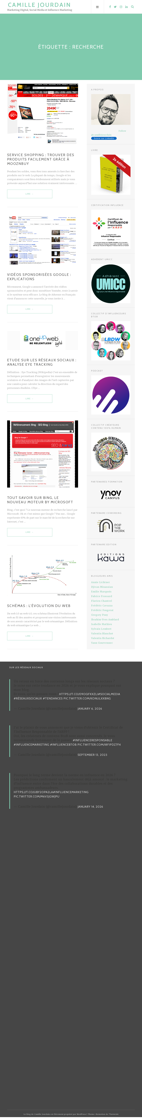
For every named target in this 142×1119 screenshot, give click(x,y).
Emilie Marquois (101, 591)
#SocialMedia (109, 696)
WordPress (81, 1116)
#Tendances (53, 700)
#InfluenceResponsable (92, 742)
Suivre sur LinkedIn (104, 138)
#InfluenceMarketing (31, 746)
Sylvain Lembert (101, 629)
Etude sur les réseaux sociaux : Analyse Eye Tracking (41, 363)
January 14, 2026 (90, 808)
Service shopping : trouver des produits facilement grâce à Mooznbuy (40, 159)
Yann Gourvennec (102, 642)
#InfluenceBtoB (63, 746)
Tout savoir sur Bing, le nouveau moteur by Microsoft (40, 501)
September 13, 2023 (92, 756)
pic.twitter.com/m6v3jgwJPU (36, 798)
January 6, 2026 (90, 710)
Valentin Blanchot (102, 633)
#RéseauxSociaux (28, 700)
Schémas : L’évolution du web (39, 607)
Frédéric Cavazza (102, 605)
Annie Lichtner (100, 582)
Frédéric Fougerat (102, 610)
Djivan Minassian (102, 587)
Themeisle (114, 1116)
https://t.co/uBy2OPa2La (33, 794)
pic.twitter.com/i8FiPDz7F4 (99, 746)
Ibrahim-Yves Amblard (105, 619)
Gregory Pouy (99, 615)
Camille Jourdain (39, 4)
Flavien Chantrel (101, 601)
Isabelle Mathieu (101, 624)
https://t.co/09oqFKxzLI (78, 696)
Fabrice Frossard (101, 596)
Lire (26, 195)
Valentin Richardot (102, 638)
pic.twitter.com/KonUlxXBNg (87, 700)
